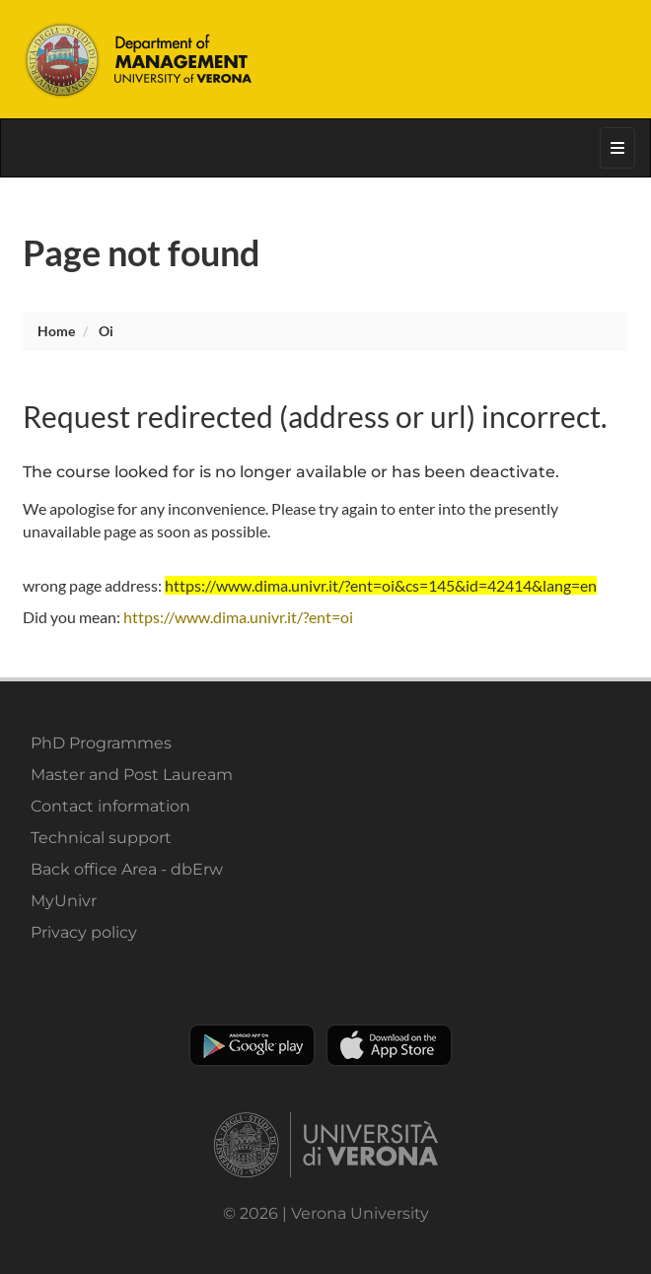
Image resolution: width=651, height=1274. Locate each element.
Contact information (110, 806)
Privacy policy (84, 932)
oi (106, 330)
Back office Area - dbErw (127, 869)
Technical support (101, 837)
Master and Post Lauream (132, 774)
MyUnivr (64, 900)
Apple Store (389, 1045)
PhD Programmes (101, 743)
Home (56, 330)
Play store (252, 1045)
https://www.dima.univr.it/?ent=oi (238, 616)
